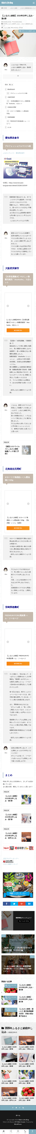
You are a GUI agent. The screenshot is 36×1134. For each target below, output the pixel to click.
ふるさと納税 (13, 8)
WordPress (18, 1124)
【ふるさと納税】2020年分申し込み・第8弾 (9, 1065)
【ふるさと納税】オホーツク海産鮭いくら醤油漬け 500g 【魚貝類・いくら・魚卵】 (18, 520)
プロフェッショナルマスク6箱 (17, 93)
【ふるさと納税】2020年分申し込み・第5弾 (11, 798)
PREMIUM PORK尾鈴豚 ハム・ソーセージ (18, 122)
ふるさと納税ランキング (10, 864)
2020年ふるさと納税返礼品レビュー (11, 1009)
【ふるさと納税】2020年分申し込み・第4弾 (26, 987)
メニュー (18, 1131)
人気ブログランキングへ (11, 858)
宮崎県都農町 (10, 117)
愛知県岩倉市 (10, 89)
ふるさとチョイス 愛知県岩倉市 (13, 153)
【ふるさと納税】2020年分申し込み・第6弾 (9, 1082)
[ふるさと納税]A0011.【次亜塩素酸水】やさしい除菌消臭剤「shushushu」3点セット (18, 322)
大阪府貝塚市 (10, 97)
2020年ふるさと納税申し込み (11, 23)
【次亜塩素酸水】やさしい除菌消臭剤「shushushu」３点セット (18, 102)
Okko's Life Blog (7, 3)
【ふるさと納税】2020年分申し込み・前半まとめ (11, 835)
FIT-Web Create (20, 1122)
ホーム (18, 1115)
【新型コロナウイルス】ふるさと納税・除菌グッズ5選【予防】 (12, 450)
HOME (5, 8)
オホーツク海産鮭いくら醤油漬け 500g (18, 112)
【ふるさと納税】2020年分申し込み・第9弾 (9, 1048)
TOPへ (32, 1131)
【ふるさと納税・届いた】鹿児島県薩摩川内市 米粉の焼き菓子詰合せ (26, 1012)
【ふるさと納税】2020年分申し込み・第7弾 (11, 817)
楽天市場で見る (18, 330)
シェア (10, 1131)
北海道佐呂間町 (10, 107)
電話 (25, 1131)
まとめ (8, 127)
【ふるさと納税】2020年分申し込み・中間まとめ (26, 1048)
